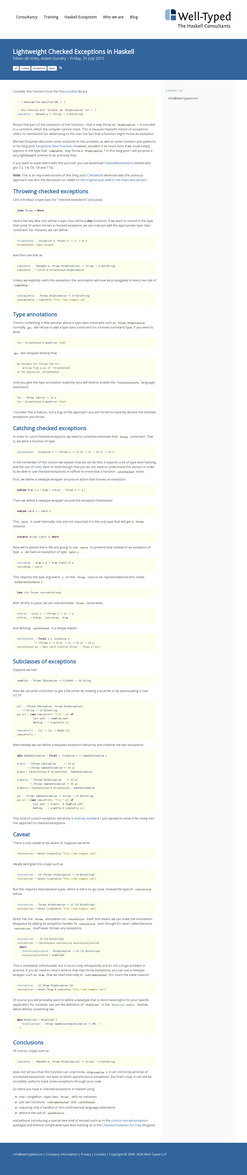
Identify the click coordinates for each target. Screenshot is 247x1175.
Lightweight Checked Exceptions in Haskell (73, 51)
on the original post (90, 180)
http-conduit (68, 91)
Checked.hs (95, 175)
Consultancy (26, 17)
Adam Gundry (53, 58)
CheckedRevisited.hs (118, 163)
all (16, 68)
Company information (62, 1154)
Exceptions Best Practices (54, 146)
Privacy (86, 1154)
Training (51, 17)
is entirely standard (85, 818)
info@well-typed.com (183, 98)
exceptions (39, 68)
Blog (134, 17)
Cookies (100, 1154)
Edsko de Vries (26, 58)
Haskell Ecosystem (80, 17)
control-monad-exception (129, 1120)
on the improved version (129, 180)
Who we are (113, 17)
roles (38, 467)
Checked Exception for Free (121, 1125)
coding (25, 68)
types (52, 68)
